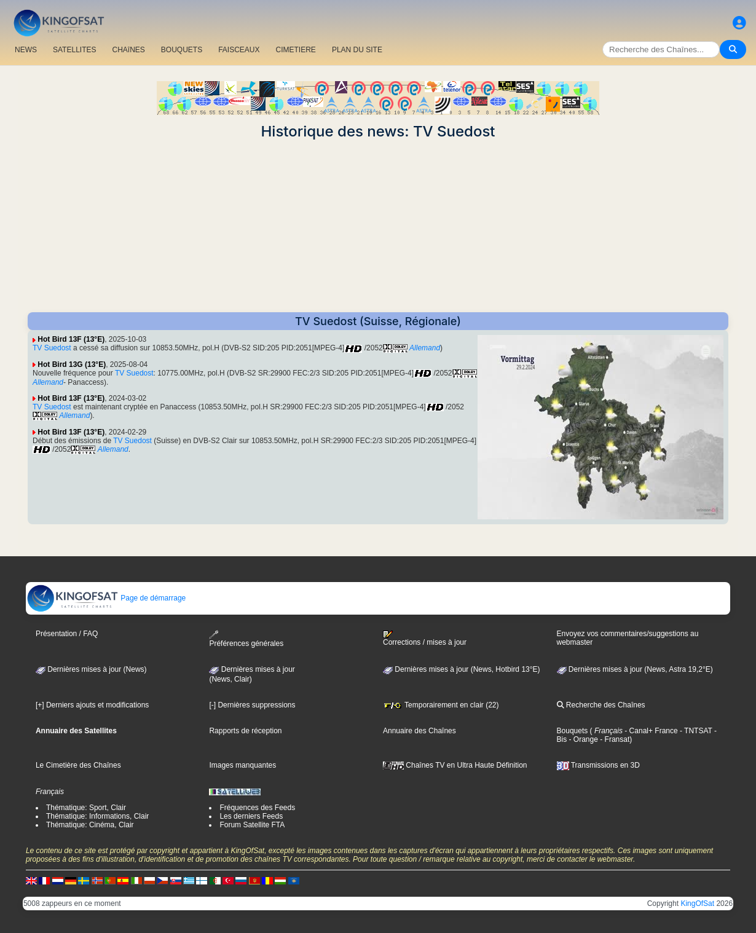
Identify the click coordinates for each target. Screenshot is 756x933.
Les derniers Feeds (251, 816)
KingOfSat (697, 903)
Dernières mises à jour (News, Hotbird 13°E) (461, 669)
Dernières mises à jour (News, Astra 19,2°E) (635, 669)
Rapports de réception (245, 730)
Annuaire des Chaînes (419, 730)
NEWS (26, 49)
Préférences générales (246, 639)
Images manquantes (242, 765)
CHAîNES (128, 49)
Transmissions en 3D (598, 765)
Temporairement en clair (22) (441, 705)
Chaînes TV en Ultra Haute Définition (455, 765)
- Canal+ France (650, 730)
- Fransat (613, 739)
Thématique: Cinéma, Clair (90, 825)
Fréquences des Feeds (257, 807)
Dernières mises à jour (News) (91, 669)
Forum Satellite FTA (252, 825)
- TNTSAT (695, 730)
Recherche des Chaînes (601, 705)
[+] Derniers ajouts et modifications (92, 705)
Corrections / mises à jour (425, 639)
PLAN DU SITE (357, 49)
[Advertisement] (378, 226)
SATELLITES (74, 49)
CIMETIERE (296, 49)
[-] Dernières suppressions (252, 705)
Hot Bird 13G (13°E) (71, 364)
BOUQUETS (181, 49)
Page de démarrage (106, 598)
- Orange (582, 739)
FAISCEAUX (238, 49)
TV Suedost (52, 348)
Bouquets (572, 730)
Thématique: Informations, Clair (97, 816)
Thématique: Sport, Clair (86, 807)
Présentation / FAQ (67, 633)
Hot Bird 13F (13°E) (70, 339)
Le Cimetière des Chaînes (78, 765)
